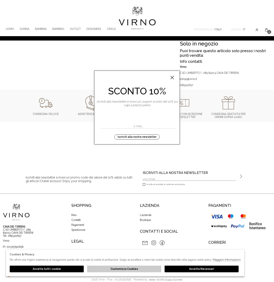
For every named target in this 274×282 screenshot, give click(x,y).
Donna (24, 28)
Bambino (58, 28)
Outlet (75, 28)
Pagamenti (77, 224)
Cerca (111, 28)
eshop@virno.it (188, 78)
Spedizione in (208, 29)
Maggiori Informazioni (227, 259)
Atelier (152, 279)
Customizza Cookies (124, 268)
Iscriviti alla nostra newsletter (137, 136)
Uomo (10, 28)
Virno (137, 18)
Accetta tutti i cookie (47, 268)
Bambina (41, 28)
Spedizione (78, 229)
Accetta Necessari (201, 268)
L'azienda (145, 215)
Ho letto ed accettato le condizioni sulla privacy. (164, 184)
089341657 (186, 85)
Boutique (145, 219)
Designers (94, 28)
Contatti (76, 219)
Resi (73, 215)
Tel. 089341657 (12, 235)
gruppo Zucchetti (173, 279)
